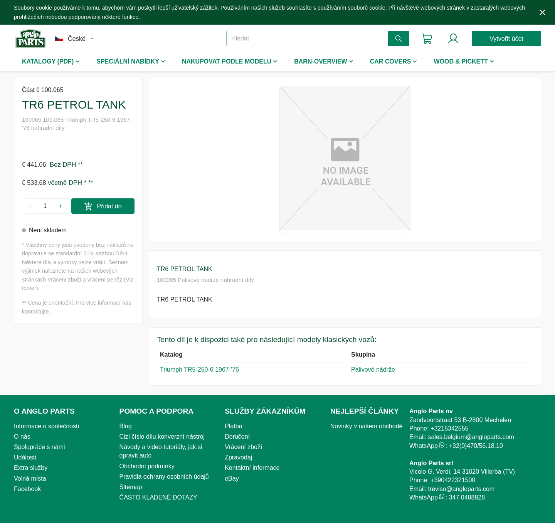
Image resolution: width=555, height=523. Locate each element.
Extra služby (30, 467)
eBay (232, 478)
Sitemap (130, 487)
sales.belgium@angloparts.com (471, 437)
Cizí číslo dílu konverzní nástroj (162, 436)
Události (25, 457)
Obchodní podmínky (147, 466)
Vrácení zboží (243, 447)
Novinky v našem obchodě (366, 426)
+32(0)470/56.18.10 (476, 446)
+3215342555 (449, 428)
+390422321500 (453, 480)
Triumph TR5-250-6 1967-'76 (199, 369)
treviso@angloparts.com (461, 489)
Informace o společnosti (46, 426)
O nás (22, 436)
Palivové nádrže (373, 369)
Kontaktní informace (252, 467)
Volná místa (30, 478)
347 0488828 (467, 497)
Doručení (237, 436)
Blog (125, 426)
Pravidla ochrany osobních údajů (164, 476)
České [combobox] (77, 38)
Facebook (27, 489)
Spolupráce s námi (39, 447)
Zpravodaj (238, 457)
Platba (233, 426)
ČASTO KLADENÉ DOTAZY (158, 497)
